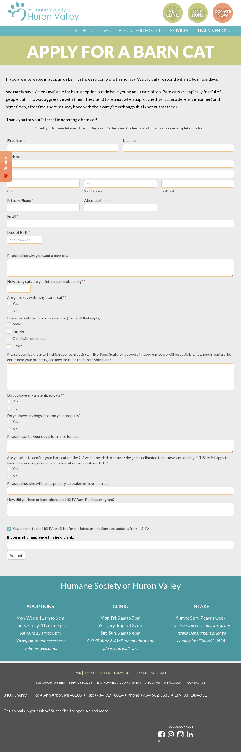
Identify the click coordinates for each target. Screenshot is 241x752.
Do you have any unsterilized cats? (35, 395)
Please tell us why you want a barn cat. (38, 255)
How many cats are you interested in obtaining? (46, 281)
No (12, 310)
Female (15, 331)
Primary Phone (20, 200)
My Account (173, 682)
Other (14, 345)
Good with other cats (26, 338)
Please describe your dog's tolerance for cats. (43, 436)
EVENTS (90, 673)
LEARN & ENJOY (214, 30)
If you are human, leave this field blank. (40, 537)
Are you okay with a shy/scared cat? (36, 297)
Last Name (133, 140)
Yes (12, 303)
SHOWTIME (122, 673)
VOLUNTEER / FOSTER (141, 30)
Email (12, 216)
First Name (17, 140)
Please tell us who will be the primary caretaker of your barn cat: (59, 483)
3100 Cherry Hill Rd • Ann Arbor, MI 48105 (43, 695)
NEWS (76, 673)
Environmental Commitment (119, 682)
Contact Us (196, 682)
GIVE (105, 30)
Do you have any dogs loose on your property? (45, 415)
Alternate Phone (97, 200)
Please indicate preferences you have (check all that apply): (54, 318)
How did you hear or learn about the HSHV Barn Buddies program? (62, 499)
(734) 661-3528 (211, 640)
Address (15, 156)
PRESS (105, 673)
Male (14, 324)
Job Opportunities (50, 682)
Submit (16, 555)
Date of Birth (19, 232)
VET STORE (159, 673)
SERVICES (180, 30)
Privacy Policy (80, 682)
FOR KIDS (140, 673)
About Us (152, 682)
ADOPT (83, 30)
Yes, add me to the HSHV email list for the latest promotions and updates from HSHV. (78, 528)
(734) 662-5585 (155, 695)
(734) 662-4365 (108, 640)
